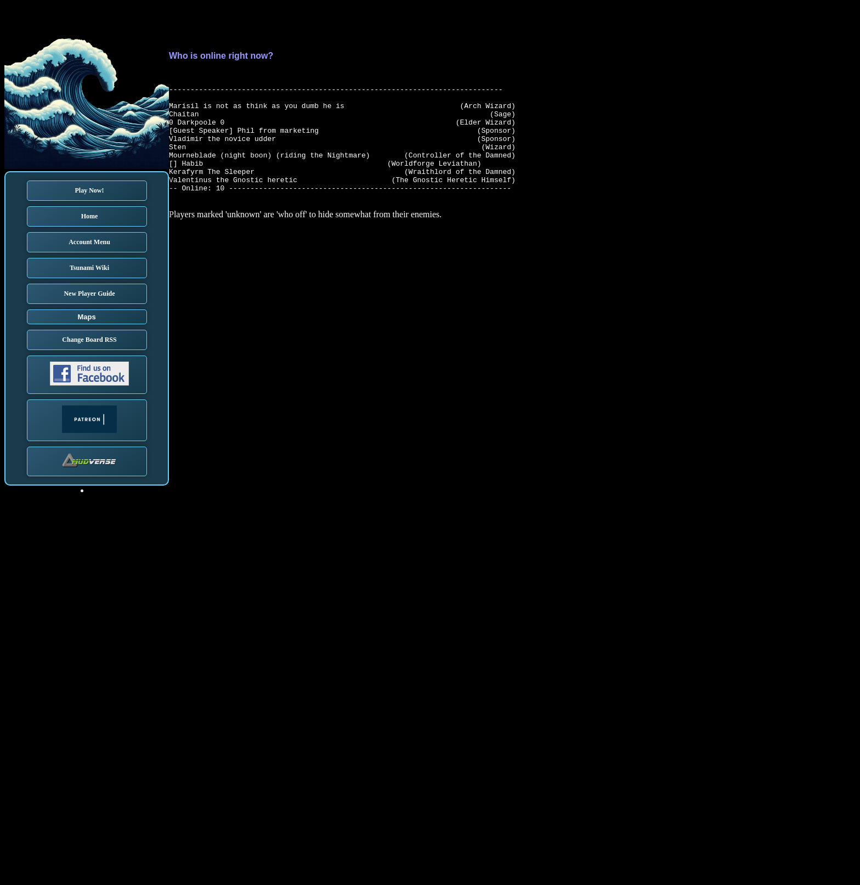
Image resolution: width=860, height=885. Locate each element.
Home (89, 216)
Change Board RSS (89, 339)
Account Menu (89, 242)
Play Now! (89, 190)
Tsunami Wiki (89, 268)
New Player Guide (89, 293)
